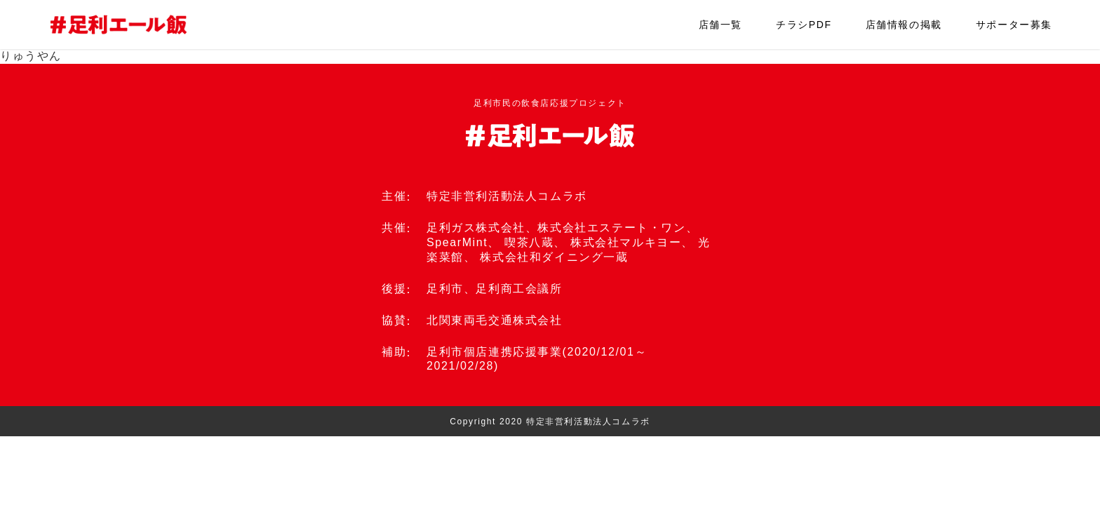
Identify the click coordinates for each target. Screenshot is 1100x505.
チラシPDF (804, 24)
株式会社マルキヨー (625, 242)
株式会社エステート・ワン (611, 228)
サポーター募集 (1014, 24)
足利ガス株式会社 (476, 228)
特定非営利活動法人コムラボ (507, 196)
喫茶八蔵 (529, 242)
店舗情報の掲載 (904, 24)
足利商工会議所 (519, 289)
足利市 (445, 289)
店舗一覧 (720, 24)
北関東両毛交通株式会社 (495, 320)
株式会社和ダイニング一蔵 (554, 257)
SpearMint (457, 242)
